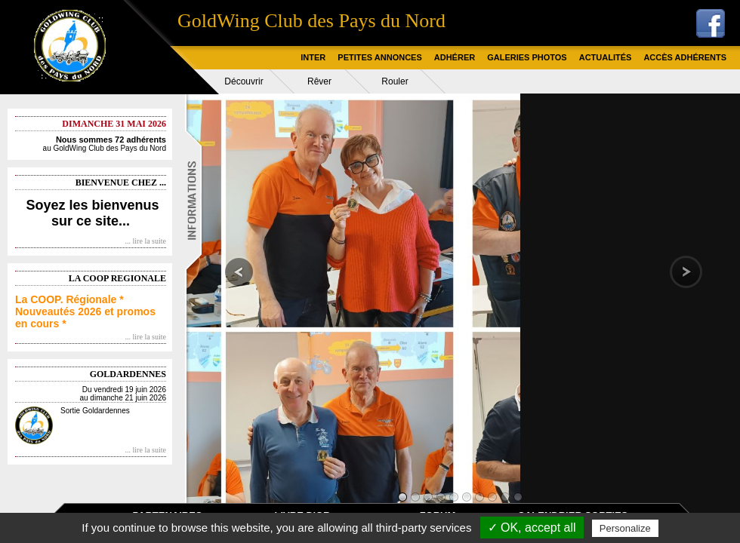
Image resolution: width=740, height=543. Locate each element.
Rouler (394, 81)
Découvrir (243, 81)
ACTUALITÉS (605, 57)
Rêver (319, 81)
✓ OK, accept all (532, 527)
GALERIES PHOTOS (527, 57)
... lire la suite (145, 241)
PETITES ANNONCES (379, 57)
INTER (313, 57)
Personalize (625, 528)
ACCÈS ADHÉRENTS (684, 57)
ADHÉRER (454, 57)
